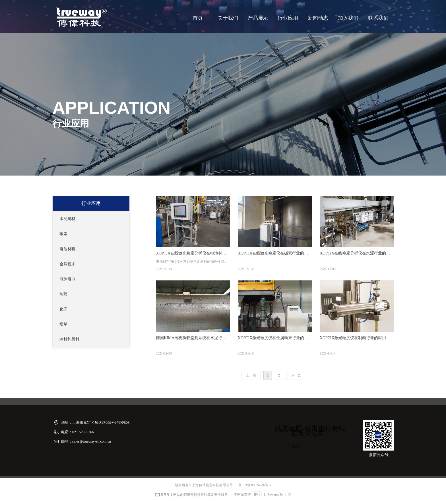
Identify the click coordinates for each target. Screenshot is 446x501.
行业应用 (91, 203)
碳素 (63, 234)
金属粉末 (67, 264)
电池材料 (67, 249)
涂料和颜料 (69, 339)
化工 (63, 309)
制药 (63, 294)
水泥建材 (67, 219)
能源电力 (67, 279)
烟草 (63, 324)
